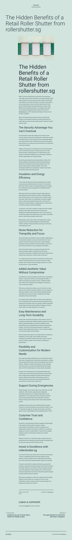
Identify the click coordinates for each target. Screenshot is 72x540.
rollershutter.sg (22, 112)
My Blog (36, 5)
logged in (27, 506)
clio (20, 493)
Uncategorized (50, 492)
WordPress (63, 534)
